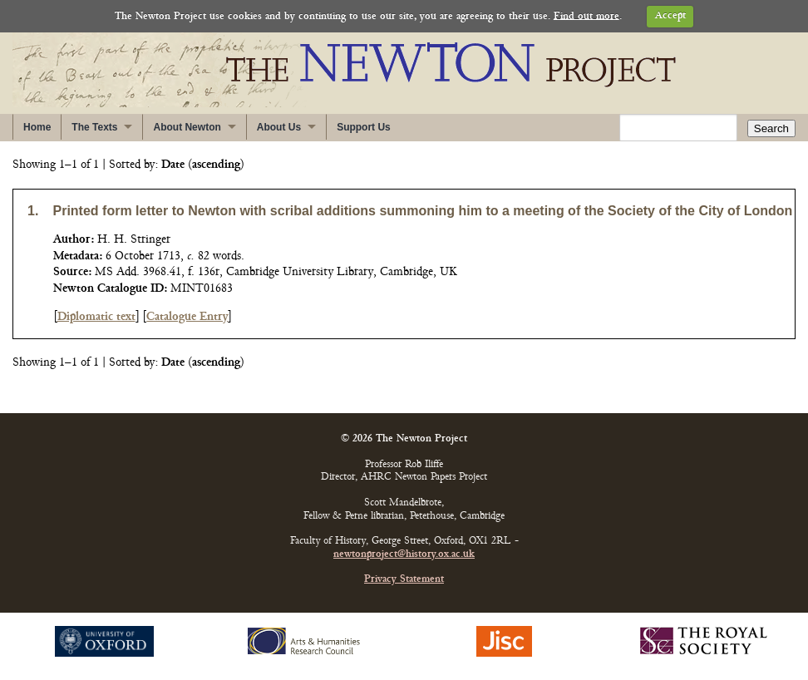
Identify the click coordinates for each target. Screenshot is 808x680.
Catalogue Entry (187, 317)
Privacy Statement (404, 579)
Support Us (364, 127)
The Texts (94, 127)
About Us (279, 127)
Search (771, 128)
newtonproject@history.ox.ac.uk (404, 554)
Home (37, 127)
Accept (670, 16)
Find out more (586, 16)
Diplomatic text (96, 317)
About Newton (186, 127)
